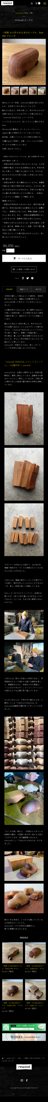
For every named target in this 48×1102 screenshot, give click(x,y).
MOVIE (38, 289)
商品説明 (9, 289)
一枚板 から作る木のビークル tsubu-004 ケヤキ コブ (13, 1005)
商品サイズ (24, 289)
